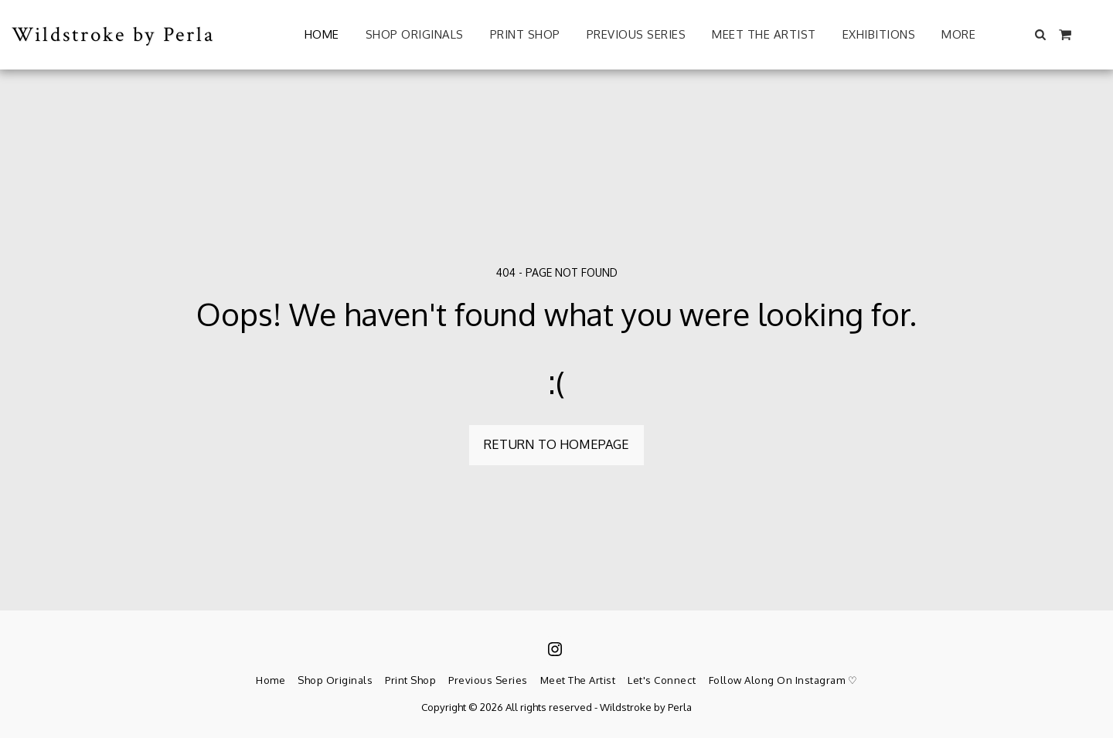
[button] (1041, 34)
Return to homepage (556, 444)
